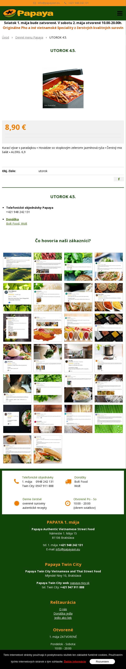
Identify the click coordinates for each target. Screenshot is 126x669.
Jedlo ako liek (63, 618)
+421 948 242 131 (78, 3)
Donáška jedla (63, 613)
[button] (120, 13)
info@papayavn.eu (49, 3)
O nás (63, 609)
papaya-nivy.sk (79, 583)
